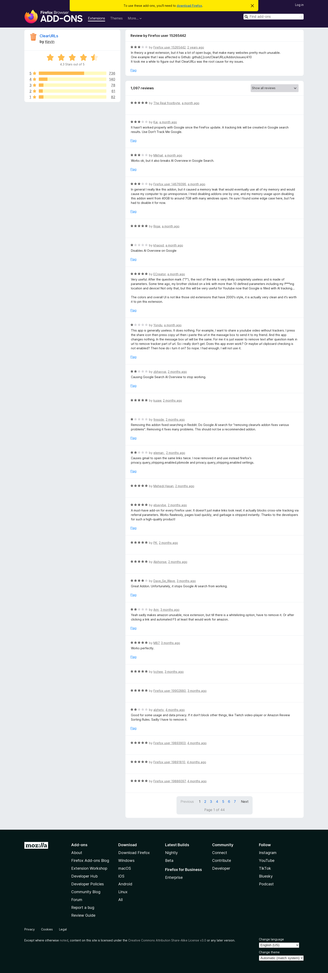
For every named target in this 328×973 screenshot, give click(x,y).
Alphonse (160, 562)
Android (125, 884)
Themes (116, 18)
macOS (124, 868)
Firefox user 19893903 (169, 743)
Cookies (47, 929)
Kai (155, 122)
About (76, 852)
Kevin (49, 41)
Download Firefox (134, 852)
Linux (123, 892)
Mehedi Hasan (163, 486)
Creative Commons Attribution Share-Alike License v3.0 (167, 940)
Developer (221, 868)
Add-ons (79, 845)
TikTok (265, 868)
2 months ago (177, 371)
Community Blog (85, 892)
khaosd (158, 245)
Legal (63, 929)
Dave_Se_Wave (164, 581)
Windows (126, 860)
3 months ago (186, 581)
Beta (169, 860)
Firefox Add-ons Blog (90, 860)
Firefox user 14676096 (169, 184)
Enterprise (174, 877)
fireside (158, 419)
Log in (299, 5)
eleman (158, 453)
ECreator (159, 274)
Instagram (268, 852)
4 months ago (175, 710)
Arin (156, 609)
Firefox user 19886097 (169, 781)
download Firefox (189, 5)
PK (155, 543)
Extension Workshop (89, 868)
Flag (133, 70)
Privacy (29, 929)
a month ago (190, 103)
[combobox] (273, 16)
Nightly (171, 852)
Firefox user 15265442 (169, 47)
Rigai (156, 226)
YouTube (266, 860)
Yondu (157, 325)
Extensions (96, 18)
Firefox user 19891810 (169, 762)
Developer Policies (87, 884)
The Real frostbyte (166, 103)
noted (64, 940)
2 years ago (195, 47)
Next (245, 801)
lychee (158, 671)
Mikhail (158, 155)
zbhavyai (159, 371)
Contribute (221, 860)
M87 (156, 643)
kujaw (157, 400)
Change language (271, 939)
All (120, 899)
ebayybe (159, 505)
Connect (219, 852)
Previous (187, 801)
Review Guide (83, 915)
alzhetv (158, 710)
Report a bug (82, 907)
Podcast (266, 884)
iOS (121, 876)
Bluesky (266, 876)
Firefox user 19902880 (169, 690)
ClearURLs (49, 36)
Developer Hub (84, 876)
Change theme (269, 952)
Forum (76, 899)
